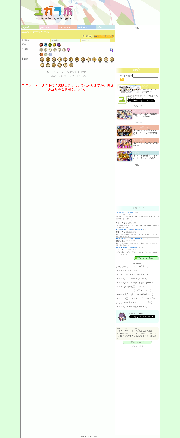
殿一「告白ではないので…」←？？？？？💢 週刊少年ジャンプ (129, 229)
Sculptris (142, 278)
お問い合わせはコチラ (137, 342)
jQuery (129, 294)
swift (118, 266)
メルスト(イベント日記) (127, 282)
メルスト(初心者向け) (143, 294)
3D (146, 266)
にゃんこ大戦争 (136, 266)
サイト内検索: (126, 76)
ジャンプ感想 (151, 298)
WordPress (141, 306)
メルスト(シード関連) (126, 306)
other (99, 27)
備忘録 (141, 282)
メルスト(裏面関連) (125, 287)
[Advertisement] (137, 49)
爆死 (149, 302)
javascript (150, 282)
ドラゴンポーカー (137, 302)
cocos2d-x (139, 286)
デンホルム (121, 298)
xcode (125, 266)
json (139, 274)
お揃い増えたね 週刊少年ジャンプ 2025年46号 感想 (126, 247)
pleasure (44, 27)
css (118, 302)
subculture (64, 27)
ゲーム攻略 (132, 298)
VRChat (124, 302)
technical (82, 27)
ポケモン (120, 294)
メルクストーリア (124, 270)
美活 (135, 270)
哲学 (141, 298)
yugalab (25, 27)
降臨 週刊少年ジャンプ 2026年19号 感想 (124, 212)
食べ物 (146, 274)
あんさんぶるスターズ (126, 274)
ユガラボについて (142, 290)
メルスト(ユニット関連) (127, 278)
